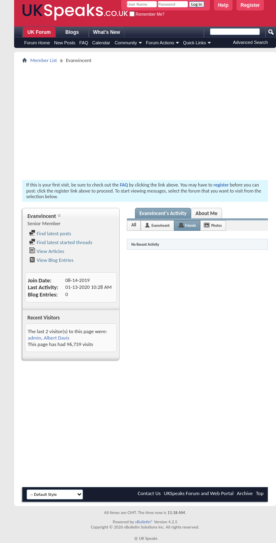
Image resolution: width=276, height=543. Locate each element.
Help (223, 5)
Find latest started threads (60, 242)
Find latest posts (50, 233)
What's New (106, 32)
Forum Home (37, 42)
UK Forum (39, 32)
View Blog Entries (51, 260)
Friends (190, 225)
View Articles (46, 251)
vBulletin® (144, 521)
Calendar (101, 42)
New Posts (64, 42)
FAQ (83, 42)
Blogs (72, 32)
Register (250, 5)
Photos (216, 225)
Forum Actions (160, 42)
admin (34, 338)
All (133, 225)
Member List (43, 60)
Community (125, 42)
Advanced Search (250, 42)
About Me (206, 213)
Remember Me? (146, 14)
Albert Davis (56, 338)
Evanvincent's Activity (163, 213)
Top (260, 493)
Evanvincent (160, 225)
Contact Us (149, 493)
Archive (245, 493)
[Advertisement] (145, 121)
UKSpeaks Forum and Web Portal (199, 493)
